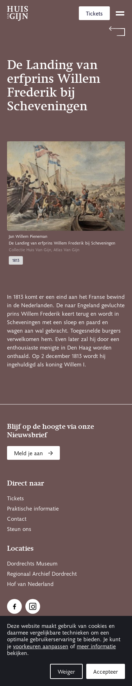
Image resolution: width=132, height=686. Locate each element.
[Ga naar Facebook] (14, 606)
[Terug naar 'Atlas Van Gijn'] (66, 31)
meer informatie (96, 646)
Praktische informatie (33, 509)
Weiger (66, 672)
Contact (16, 519)
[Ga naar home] (17, 13)
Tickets (94, 14)
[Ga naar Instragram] (32, 606)
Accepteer (105, 672)
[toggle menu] (120, 13)
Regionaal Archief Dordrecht (42, 574)
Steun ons (19, 529)
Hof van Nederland (30, 584)
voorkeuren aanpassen (40, 646)
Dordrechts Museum (32, 564)
